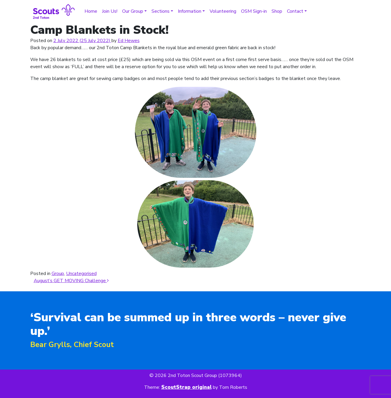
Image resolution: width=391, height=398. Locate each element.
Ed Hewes (129, 40)
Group (58, 273)
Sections (160, 11)
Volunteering (223, 11)
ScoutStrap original (186, 387)
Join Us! (109, 11)
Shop (277, 11)
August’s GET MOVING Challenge (71, 280)
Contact (295, 11)
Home (90, 11)
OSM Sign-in (254, 11)
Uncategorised (81, 273)
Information (189, 11)
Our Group (132, 11)
